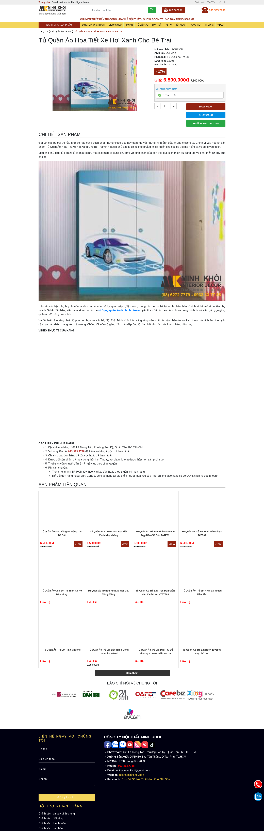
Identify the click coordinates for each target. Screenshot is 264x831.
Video (220, 25)
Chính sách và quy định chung (57, 813)
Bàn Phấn (157, 25)
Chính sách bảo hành (51, 828)
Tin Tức (211, 2)
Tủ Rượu (180, 25)
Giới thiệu (200, 2)
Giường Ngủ (115, 25)
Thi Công (209, 25)
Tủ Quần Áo (142, 25)
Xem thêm (132, 673)
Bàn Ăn (129, 25)
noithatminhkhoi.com (131, 774)
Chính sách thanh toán (52, 823)
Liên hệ (221, 2)
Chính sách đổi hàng (51, 818)
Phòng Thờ (194, 25)
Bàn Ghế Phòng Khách (93, 25)
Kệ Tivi (169, 25)
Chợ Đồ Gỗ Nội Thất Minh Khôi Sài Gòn (146, 779)
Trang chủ (44, 2)
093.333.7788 (217, 10)
